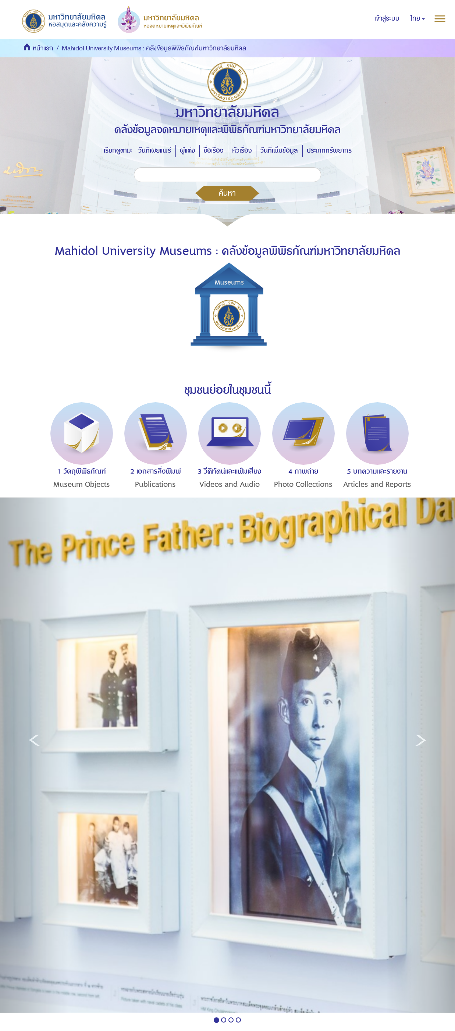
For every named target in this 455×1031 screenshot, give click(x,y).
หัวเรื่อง (242, 150)
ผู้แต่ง (187, 150)
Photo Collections (303, 484)
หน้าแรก (43, 48)
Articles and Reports (377, 484)
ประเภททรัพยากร (329, 150)
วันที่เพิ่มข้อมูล (279, 150)
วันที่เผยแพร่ (154, 150)
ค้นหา (227, 193)
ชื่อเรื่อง (213, 150)
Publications (155, 484)
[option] (80, 459)
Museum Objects (81, 484)
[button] (417, 19)
